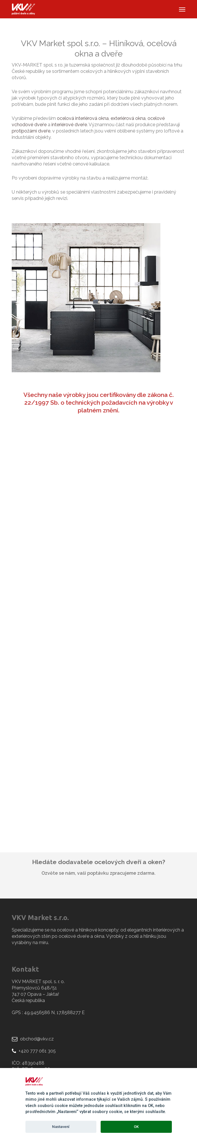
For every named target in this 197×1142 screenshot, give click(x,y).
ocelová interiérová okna (83, 118)
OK (136, 1127)
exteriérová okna (128, 118)
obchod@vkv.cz (37, 1039)
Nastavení (60, 1127)
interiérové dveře (69, 124)
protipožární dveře (31, 131)
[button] (182, 9)
